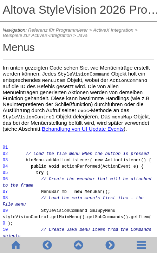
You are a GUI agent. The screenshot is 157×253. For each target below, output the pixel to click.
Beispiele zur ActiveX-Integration (37, 35)
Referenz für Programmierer (58, 30)
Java (82, 35)
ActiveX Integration (113, 30)
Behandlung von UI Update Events (83, 129)
